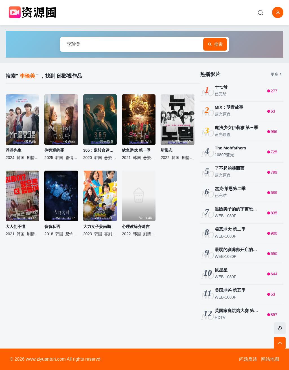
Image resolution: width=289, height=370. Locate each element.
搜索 (215, 44)
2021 (126, 157)
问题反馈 (248, 359)
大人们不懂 (15, 226)
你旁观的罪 (54, 150)
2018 (48, 234)
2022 (165, 157)
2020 (87, 157)
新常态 (166, 150)
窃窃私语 (52, 226)
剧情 (31, 157)
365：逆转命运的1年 (100, 150)
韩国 (21, 157)
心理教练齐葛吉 (136, 226)
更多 (277, 74)
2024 (10, 157)
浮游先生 (13, 150)
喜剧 (108, 234)
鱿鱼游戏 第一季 (136, 150)
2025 (48, 157)
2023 (87, 234)
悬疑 (108, 157)
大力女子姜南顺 (97, 226)
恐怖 (69, 234)
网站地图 (270, 359)
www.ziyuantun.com (45, 359)
